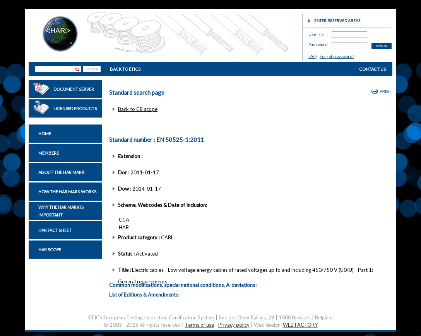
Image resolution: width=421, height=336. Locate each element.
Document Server (73, 89)
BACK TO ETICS (125, 69)
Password (318, 43)
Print (385, 91)
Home (44, 133)
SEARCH (92, 69)
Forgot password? (337, 56)
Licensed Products (75, 108)
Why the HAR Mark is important (61, 211)
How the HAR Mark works (67, 191)
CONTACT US (372, 69)
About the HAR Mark (61, 172)
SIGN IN (381, 46)
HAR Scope (49, 249)
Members (48, 152)
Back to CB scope (137, 109)
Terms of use (199, 325)
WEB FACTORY (300, 325)
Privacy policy (234, 325)
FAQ (312, 56)
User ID (315, 33)
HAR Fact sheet (55, 230)
